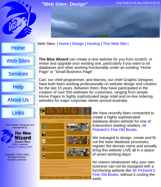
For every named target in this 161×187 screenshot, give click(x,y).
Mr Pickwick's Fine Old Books (119, 127)
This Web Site (115, 44)
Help (18, 87)
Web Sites (18, 61)
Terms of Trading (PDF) (19, 147)
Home (18, 48)
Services (18, 74)
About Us (18, 100)
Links (18, 113)
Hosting (93, 44)
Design (78, 44)
